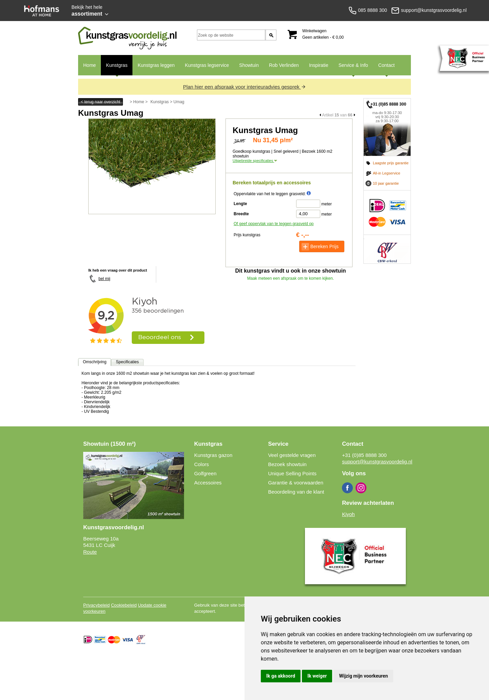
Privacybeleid (96, 605)
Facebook (347, 488)
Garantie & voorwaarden (295, 482)
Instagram (361, 488)
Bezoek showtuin (287, 464)
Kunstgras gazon (213, 455)
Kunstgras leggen (156, 65)
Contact (384, 68)
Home (89, 65)
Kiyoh (348, 514)
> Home (137, 101)
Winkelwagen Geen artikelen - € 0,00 (323, 34)
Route (90, 552)
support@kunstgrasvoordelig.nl (377, 461)
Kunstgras (114, 68)
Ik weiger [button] (317, 676)
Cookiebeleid (124, 605)
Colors (201, 464)
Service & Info (350, 68)
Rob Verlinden (284, 65)
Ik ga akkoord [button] (280, 676)
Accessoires (208, 482)
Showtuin (249, 65)
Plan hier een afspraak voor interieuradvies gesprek (244, 87)
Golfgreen (205, 473)
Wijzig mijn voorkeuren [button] (363, 676)
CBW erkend (387, 249)
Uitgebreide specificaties (255, 161)
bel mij (104, 278)
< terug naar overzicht (100, 101)
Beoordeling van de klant (296, 492)
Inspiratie (318, 65)
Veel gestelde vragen (291, 455)
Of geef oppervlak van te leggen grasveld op (274, 223)
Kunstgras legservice (207, 65)
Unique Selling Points (292, 473)
